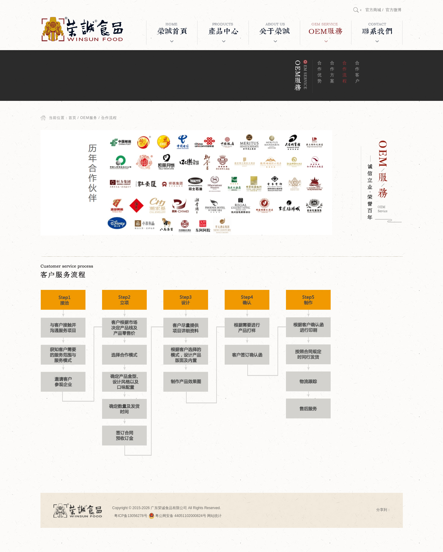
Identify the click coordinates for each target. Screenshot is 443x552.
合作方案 (332, 71)
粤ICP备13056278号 (130, 516)
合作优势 (319, 71)
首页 (72, 118)
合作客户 (357, 71)
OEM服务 (88, 118)
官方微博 (393, 10)
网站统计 (214, 516)
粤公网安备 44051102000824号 (177, 516)
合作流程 (344, 71)
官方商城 (373, 10)
